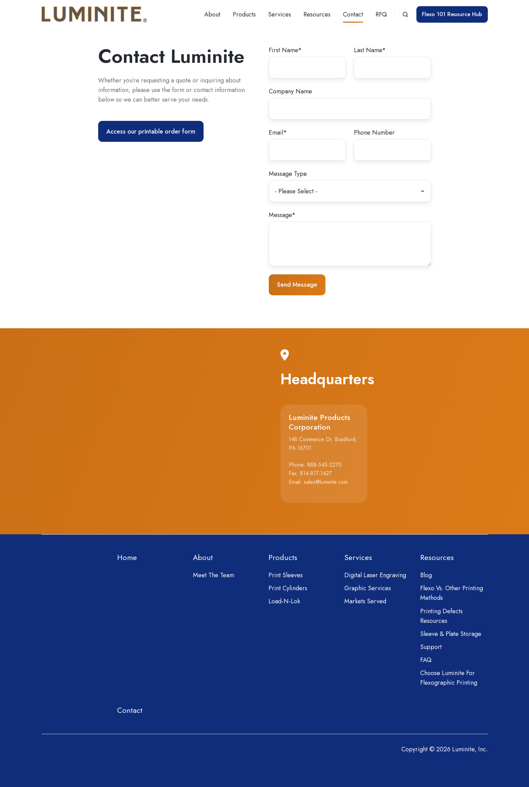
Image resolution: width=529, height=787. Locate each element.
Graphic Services (367, 588)
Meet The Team (213, 575)
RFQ (381, 14)
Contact (353, 14)
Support (431, 646)
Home (127, 557)
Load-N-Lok (284, 601)
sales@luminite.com (326, 482)
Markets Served (365, 601)
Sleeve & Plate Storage (450, 633)
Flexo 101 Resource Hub (452, 14)
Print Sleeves (285, 575)
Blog (426, 575)
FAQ (426, 659)
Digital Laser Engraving (375, 575)
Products (244, 14)
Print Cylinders (287, 588)
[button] (405, 14)
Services (279, 14)
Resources (317, 14)
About (212, 14)
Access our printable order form (150, 131)
